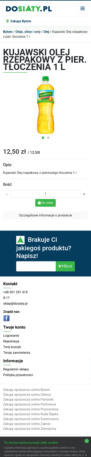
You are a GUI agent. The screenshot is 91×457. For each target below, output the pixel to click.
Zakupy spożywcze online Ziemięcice (29, 429)
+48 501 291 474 (15, 292)
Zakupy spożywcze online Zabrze (26, 424)
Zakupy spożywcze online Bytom (26, 390)
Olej (46, 32)
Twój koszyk (12, 347)
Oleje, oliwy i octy (28, 32)
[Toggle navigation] (82, 8)
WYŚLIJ (65, 266)
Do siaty (45, 203)
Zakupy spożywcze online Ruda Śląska (30, 414)
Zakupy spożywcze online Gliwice (27, 395)
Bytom (7, 32)
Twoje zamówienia (16, 353)
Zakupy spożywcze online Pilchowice (29, 404)
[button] (43, 137)
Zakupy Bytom (18, 21)
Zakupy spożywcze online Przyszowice (31, 409)
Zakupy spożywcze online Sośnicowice (31, 419)
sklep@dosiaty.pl (15, 303)
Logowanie (11, 336)
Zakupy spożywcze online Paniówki (28, 399)
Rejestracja (11, 341)
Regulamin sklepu (16, 369)
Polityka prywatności (18, 375)
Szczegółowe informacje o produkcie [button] (45, 215)
